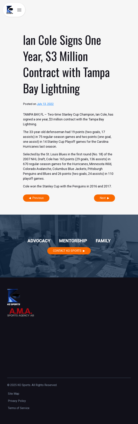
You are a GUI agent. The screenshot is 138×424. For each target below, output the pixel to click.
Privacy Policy (17, 401)
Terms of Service (18, 408)
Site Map (13, 393)
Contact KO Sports (67, 250)
